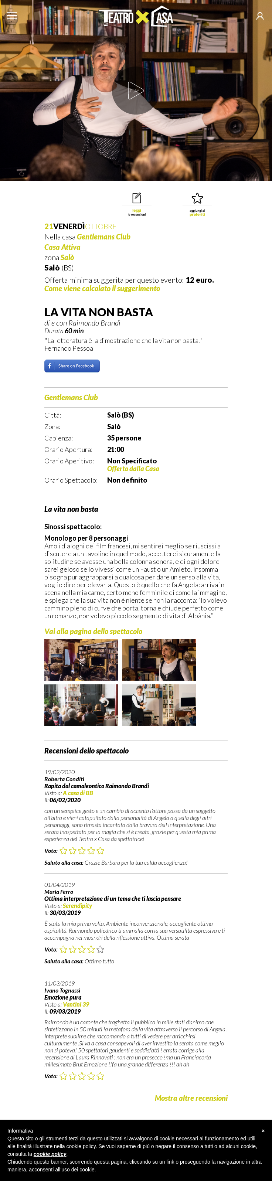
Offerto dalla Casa (133, 468)
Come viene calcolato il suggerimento (102, 288)
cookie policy (50, 1154)
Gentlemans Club (103, 236)
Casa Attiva (62, 246)
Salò (67, 257)
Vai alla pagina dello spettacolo (93, 631)
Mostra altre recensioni (191, 1097)
